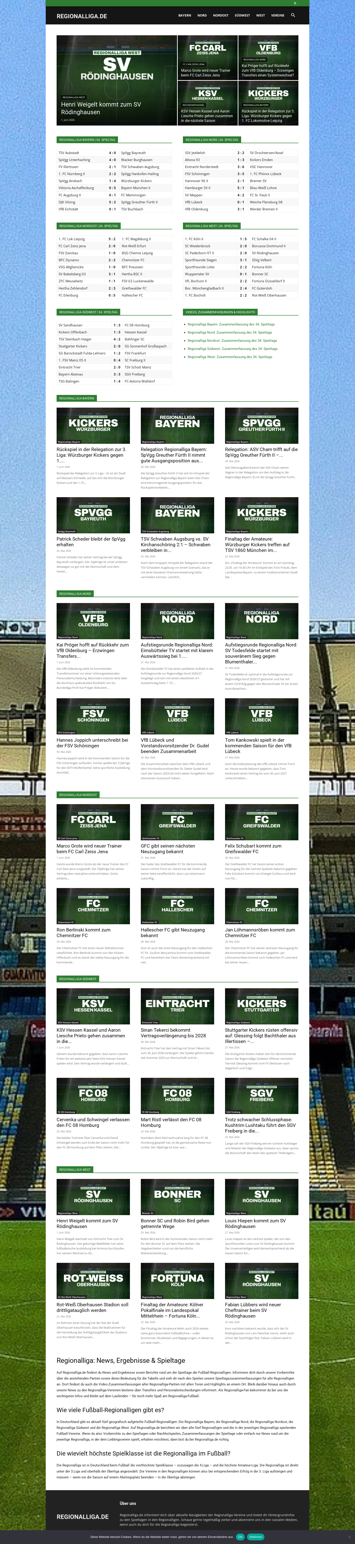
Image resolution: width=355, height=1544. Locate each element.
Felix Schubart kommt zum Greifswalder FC (253, 848)
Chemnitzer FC (66, 922)
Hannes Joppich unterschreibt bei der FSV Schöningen (92, 742)
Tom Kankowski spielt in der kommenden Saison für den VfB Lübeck (258, 745)
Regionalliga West (74, 97)
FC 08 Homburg (66, 1112)
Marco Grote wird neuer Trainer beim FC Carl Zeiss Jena (89, 848)
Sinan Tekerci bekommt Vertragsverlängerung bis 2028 (173, 1032)
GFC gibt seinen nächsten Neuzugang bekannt (168, 848)
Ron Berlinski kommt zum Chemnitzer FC (83, 932)
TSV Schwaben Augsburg (155, 531)
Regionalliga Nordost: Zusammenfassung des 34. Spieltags (232, 341)
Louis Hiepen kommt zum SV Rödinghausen (255, 1223)
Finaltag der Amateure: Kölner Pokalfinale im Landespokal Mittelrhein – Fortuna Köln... (172, 1310)
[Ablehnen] (349, 1537)
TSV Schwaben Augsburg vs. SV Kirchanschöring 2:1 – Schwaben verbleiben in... (176, 544)
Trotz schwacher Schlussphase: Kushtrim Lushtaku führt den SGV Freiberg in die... (260, 1125)
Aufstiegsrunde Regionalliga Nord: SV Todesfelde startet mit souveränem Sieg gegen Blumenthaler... (261, 653)
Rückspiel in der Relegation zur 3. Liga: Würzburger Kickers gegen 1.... (92, 455)
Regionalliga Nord (254, 59)
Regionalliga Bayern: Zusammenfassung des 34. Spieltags (231, 324)
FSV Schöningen (66, 732)
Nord (202, 15)
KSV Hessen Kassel (193, 105)
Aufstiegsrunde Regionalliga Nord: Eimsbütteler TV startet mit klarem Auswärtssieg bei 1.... (177, 650)
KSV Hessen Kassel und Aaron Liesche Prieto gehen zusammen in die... (91, 1035)
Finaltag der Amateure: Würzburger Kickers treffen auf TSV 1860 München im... (257, 544)
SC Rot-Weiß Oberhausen (71, 1297)
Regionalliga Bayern (255, 105)
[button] (293, 16)
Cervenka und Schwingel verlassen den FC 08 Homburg (93, 1122)
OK (240, 1537)
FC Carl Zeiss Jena (194, 64)
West (260, 15)
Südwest (242, 15)
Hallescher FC (149, 922)
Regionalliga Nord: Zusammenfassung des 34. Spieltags (230, 332)
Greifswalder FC (150, 838)
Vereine (277, 15)
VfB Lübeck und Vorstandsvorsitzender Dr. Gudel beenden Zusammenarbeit (175, 745)
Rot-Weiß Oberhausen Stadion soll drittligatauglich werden (92, 1307)
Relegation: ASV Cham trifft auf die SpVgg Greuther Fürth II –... (261, 452)
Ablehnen (255, 1537)
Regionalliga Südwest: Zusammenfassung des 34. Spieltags (233, 349)
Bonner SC (148, 1213)
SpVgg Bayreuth (66, 531)
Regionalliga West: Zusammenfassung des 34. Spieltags (230, 357)
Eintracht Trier (150, 1022)
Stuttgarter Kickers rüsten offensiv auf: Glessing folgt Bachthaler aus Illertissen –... (261, 1035)
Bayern (184, 15)
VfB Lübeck (148, 732)
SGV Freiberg (233, 1112)
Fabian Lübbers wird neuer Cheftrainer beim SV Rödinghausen (253, 1310)
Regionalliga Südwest (238, 1022)
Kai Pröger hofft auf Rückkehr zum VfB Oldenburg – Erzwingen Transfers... (93, 650)
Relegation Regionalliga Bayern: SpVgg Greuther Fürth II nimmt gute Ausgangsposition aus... (174, 455)
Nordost (220, 15)
